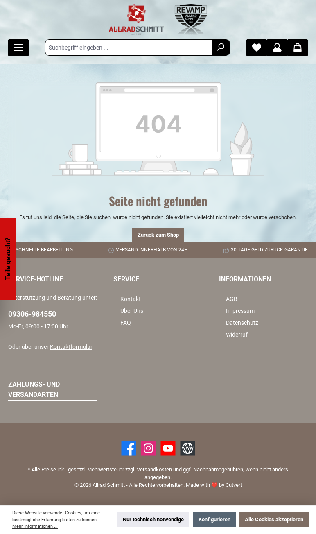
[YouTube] (168, 448)
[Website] (187, 448)
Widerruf (237, 334)
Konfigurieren (214, 519)
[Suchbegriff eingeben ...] (128, 47)
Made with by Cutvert (214, 485)
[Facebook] (129, 448)
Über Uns (131, 311)
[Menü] (18, 47)
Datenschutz (242, 322)
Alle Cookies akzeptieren (274, 519)
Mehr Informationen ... (35, 526)
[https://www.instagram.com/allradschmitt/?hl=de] (148, 448)
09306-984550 (32, 314)
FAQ (125, 322)
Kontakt (130, 299)
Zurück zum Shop (158, 235)
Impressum (240, 311)
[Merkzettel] (256, 47)
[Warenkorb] (297, 47)
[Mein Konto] (277, 47)
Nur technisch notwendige (153, 519)
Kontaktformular (71, 347)
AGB (231, 299)
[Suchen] (221, 47)
